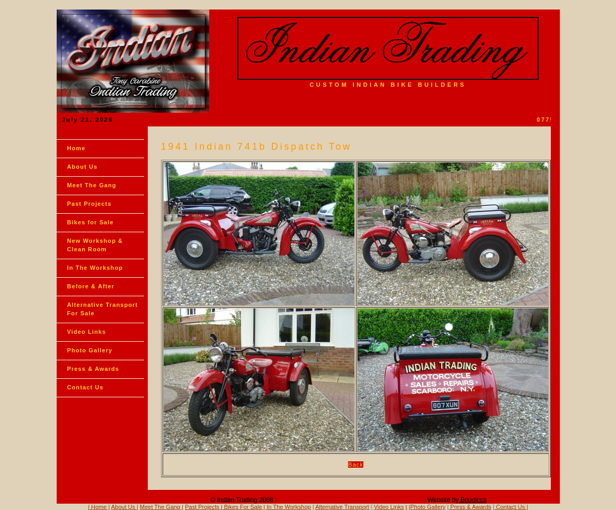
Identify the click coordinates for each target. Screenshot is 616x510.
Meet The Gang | (161, 507)
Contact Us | (511, 507)
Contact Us (85, 387)
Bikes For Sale (243, 507)
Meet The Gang (92, 185)
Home (76, 148)
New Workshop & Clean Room (95, 245)
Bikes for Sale (90, 222)
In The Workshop (95, 268)
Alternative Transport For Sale (102, 309)
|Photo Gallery (427, 507)
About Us (82, 166)
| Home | (99, 507)
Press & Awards (93, 369)
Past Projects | (204, 507)
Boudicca (473, 500)
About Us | (124, 507)
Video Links (86, 332)
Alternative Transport (342, 507)
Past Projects (89, 204)
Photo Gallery (90, 350)
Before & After (91, 286)
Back (355, 464)
